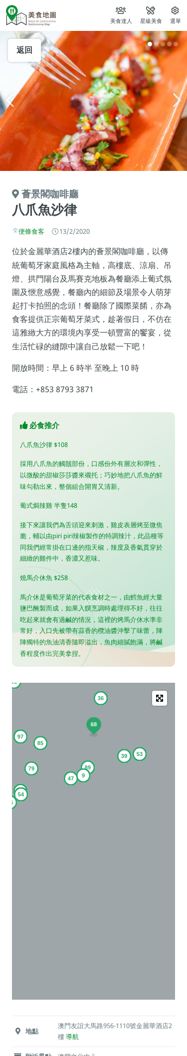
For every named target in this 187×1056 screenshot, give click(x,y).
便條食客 (31, 231)
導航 (72, 1036)
